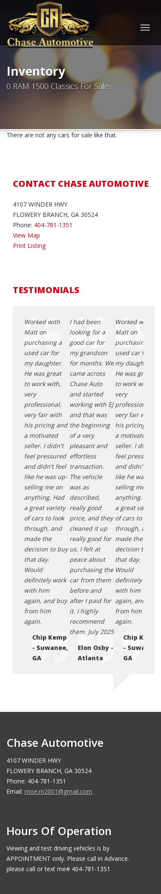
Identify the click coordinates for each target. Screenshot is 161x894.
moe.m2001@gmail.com (58, 574)
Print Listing (29, 245)
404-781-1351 (53, 225)
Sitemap (41, 750)
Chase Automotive (70, 838)
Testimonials (48, 740)
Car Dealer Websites (39, 848)
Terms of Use (49, 730)
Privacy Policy (49, 719)
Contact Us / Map (54, 709)
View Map (26, 235)
